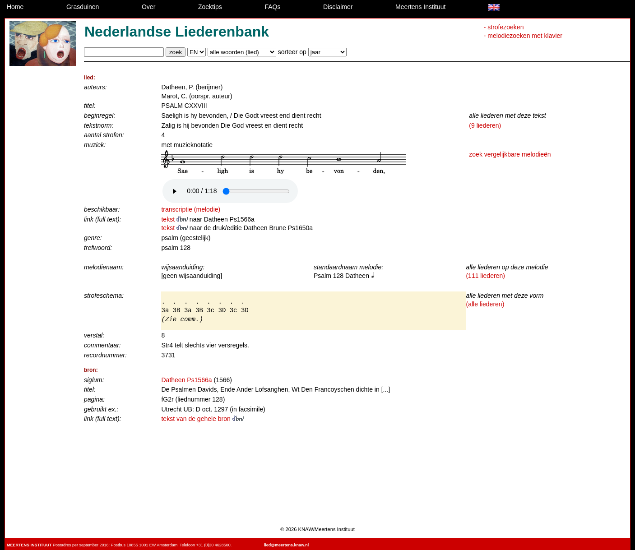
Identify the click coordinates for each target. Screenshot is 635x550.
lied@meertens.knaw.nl (286, 545)
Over (148, 6)
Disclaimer (337, 6)
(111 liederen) (485, 275)
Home (15, 6)
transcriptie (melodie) (190, 209)
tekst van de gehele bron (202, 418)
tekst (175, 219)
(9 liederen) (485, 125)
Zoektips (210, 6)
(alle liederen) (485, 304)
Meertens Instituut (420, 6)
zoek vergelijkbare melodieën (510, 154)
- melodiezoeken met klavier (523, 35)
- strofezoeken (504, 27)
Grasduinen (82, 6)
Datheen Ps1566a (186, 380)
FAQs (272, 6)
